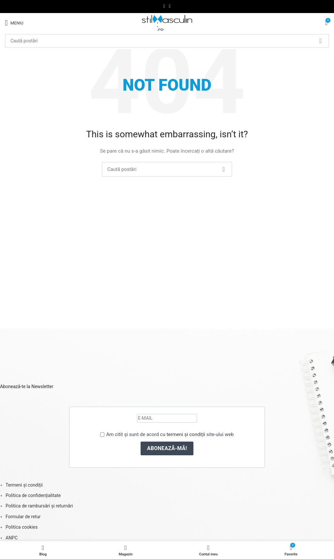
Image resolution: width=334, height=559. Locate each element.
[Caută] (167, 41)
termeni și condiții (185, 434)
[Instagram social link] (170, 6)
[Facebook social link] (164, 6)
